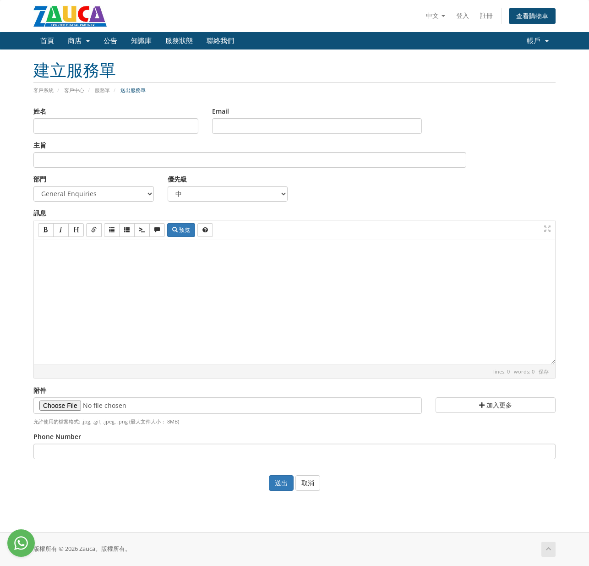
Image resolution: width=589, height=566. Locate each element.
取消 (307, 482)
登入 (462, 15)
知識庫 (141, 41)
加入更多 (495, 405)
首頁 (47, 41)
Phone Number (57, 436)
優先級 (177, 179)
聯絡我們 (220, 41)
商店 (79, 41)
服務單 (102, 90)
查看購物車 (532, 15)
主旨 (39, 145)
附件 (39, 390)
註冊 (486, 15)
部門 (39, 179)
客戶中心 (74, 90)
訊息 (39, 213)
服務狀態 (179, 41)
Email (220, 111)
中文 (435, 15)
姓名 (39, 111)
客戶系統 (43, 90)
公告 (110, 41)
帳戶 (538, 41)
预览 (181, 230)
